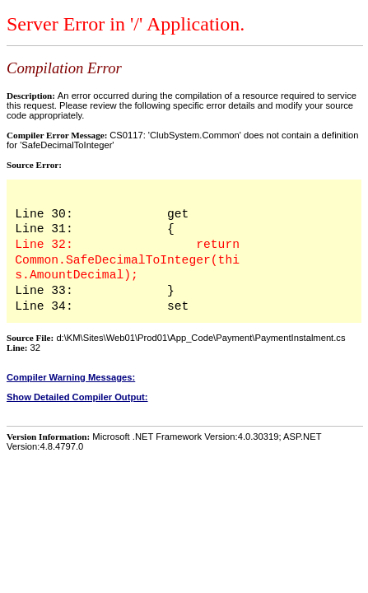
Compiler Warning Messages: (71, 377)
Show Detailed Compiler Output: (77, 397)
